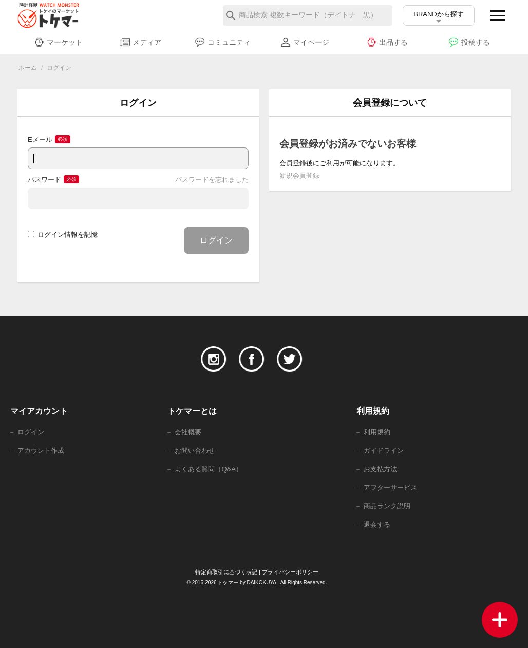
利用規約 (377, 432)
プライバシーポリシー (290, 572)
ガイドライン (384, 450)
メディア (140, 42)
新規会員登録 (299, 175)
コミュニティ (223, 42)
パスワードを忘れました (212, 179)
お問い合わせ (195, 450)
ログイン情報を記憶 (63, 234)
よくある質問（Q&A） (208, 469)
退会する (377, 524)
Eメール (40, 139)
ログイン (216, 240)
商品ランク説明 (387, 506)
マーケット (58, 42)
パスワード (44, 179)
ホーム (27, 67)
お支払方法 (380, 469)
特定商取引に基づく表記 (226, 572)
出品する (387, 42)
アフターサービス (390, 487)
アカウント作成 (40, 450)
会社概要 (188, 432)
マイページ (304, 42)
